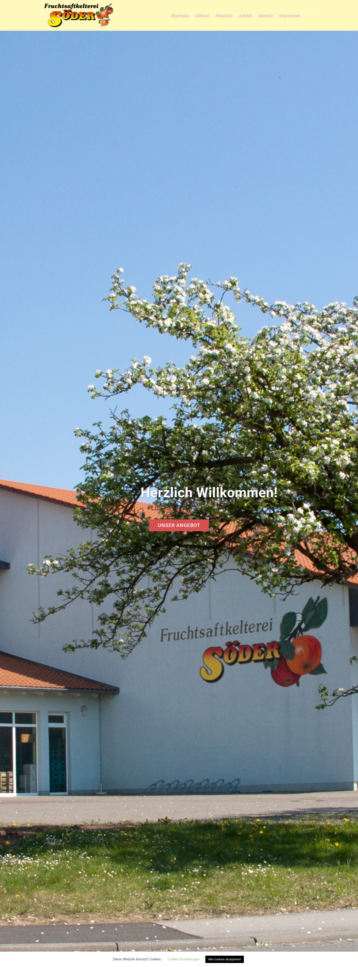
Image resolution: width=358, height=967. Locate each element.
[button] (312, 15)
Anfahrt (245, 15)
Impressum (289, 15)
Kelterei (202, 15)
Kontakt (265, 15)
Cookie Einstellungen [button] (183, 959)
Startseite (179, 15)
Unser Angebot (179, 525)
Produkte (223, 15)
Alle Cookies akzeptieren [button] (224, 959)
